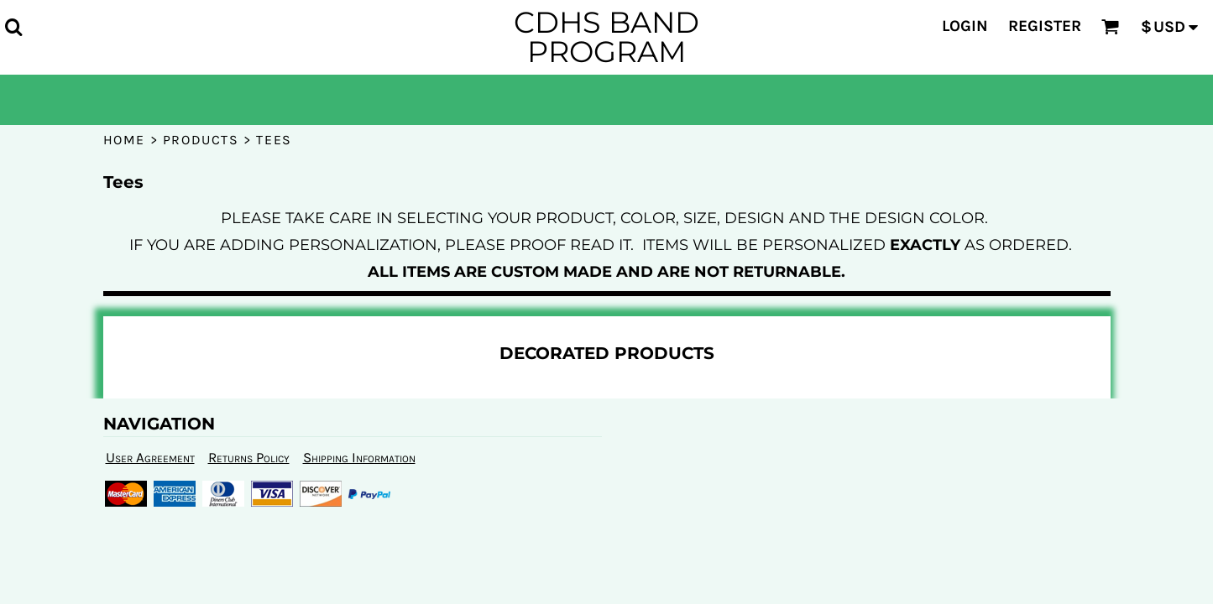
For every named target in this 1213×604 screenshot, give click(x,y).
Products (201, 140)
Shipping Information (359, 457)
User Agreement (150, 457)
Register (1044, 26)
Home (124, 140)
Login (965, 26)
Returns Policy (249, 457)
